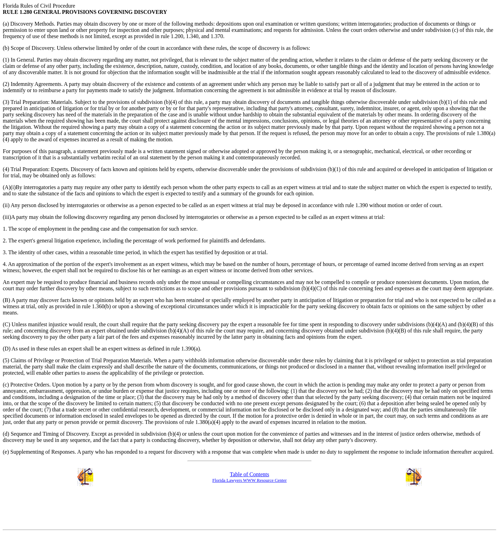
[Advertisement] (249, 508)
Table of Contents (249, 474)
